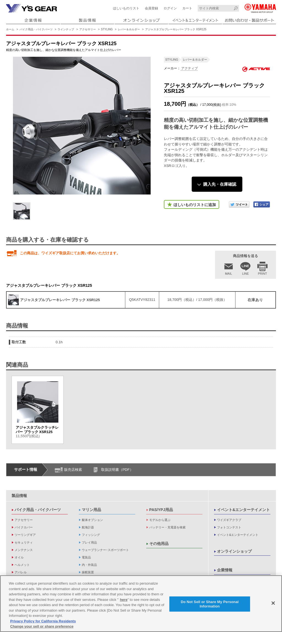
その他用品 (159, 543)
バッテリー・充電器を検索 (167, 527)
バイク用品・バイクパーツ (36, 29)
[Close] (273, 603)
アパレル (21, 572)
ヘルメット (22, 564)
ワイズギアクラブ (229, 520)
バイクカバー (24, 527)
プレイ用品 (89, 542)
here (123, 600)
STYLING (107, 29)
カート (187, 8)
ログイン (170, 8)
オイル (19, 557)
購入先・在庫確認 (219, 184)
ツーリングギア (25, 534)
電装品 (86, 557)
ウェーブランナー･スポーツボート (105, 550)
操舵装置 (88, 572)
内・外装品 (89, 564)
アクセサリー (87, 29)
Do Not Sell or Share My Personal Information (209, 604)
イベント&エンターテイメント (243, 509)
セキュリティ (24, 542)
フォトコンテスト (229, 527)
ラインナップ (66, 29)
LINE (245, 273)
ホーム (10, 29)
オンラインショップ (234, 551)
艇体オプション (92, 520)
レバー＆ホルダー (129, 29)
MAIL (228, 273)
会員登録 (151, 8)
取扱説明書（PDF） (117, 470)
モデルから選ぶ (159, 520)
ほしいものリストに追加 (194, 204)
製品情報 (19, 495)
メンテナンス (24, 550)
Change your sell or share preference (42, 627)
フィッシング (91, 534)
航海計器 (88, 527)
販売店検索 (73, 470)
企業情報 (224, 570)
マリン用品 (91, 509)
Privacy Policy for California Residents (43, 621)
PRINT (262, 273)
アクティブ (189, 68)
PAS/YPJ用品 (161, 509)
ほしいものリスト (126, 8)
